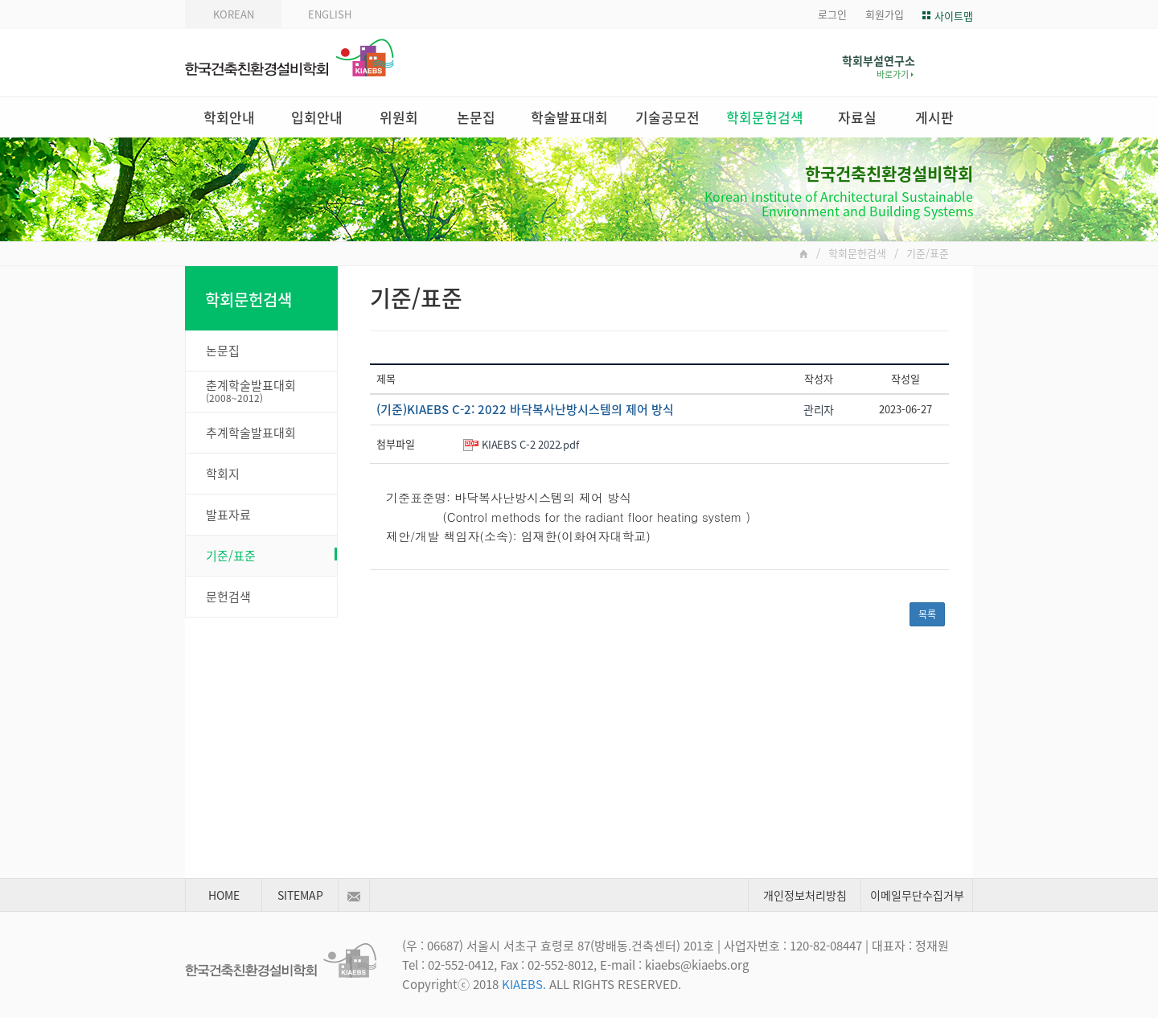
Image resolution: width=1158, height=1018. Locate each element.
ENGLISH (329, 14)
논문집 (476, 117)
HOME (224, 895)
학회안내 (229, 117)
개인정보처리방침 (805, 895)
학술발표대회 (569, 117)
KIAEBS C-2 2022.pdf (530, 444)
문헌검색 (228, 596)
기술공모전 (667, 117)
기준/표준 (271, 555)
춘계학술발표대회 (271, 390)
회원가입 (884, 14)
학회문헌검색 (764, 117)
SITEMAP (300, 895)
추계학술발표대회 (251, 432)
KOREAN (233, 14)
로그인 (832, 14)
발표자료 (228, 514)
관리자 (818, 409)
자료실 (857, 117)
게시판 (934, 117)
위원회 (399, 117)
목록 (927, 614)
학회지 (223, 473)
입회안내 (317, 117)
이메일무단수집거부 (917, 895)
